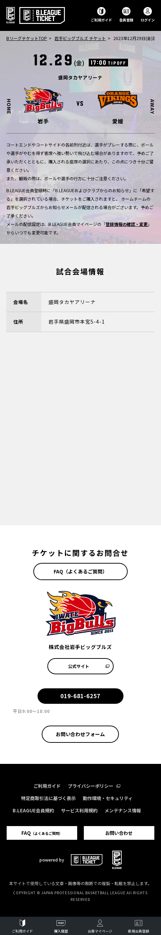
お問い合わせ (119, 833)
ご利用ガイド (47, 786)
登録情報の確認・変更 (127, 224)
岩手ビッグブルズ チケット (80, 38)
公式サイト (88, 666)
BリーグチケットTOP (26, 38)
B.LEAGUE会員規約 (33, 810)
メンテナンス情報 (123, 810)
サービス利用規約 (79, 810)
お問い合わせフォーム (80, 734)
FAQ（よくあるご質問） (80, 571)
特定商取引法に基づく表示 (48, 798)
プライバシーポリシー (94, 786)
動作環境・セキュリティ (108, 798)
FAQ (41, 833)
